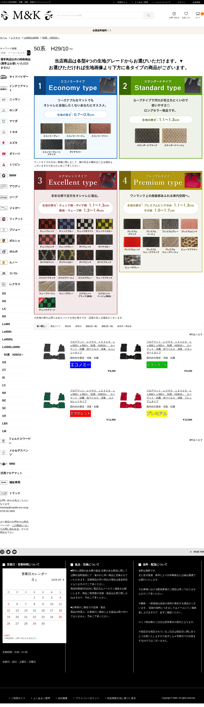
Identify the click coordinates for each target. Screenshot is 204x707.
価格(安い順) (91, 326)
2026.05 (56, 579)
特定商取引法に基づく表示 (121, 698)
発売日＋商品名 (124, 326)
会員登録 (196, 2)
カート (200, 15)
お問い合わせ (174, 18)
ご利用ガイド (121, 2)
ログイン (181, 2)
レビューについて (162, 2)
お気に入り (186, 18)
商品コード (55, 326)
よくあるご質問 (141, 2)
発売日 (78, 326)
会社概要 (62, 698)
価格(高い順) (107, 326)
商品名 (68, 326)
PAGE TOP (199, 552)
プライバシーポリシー (87, 698)
